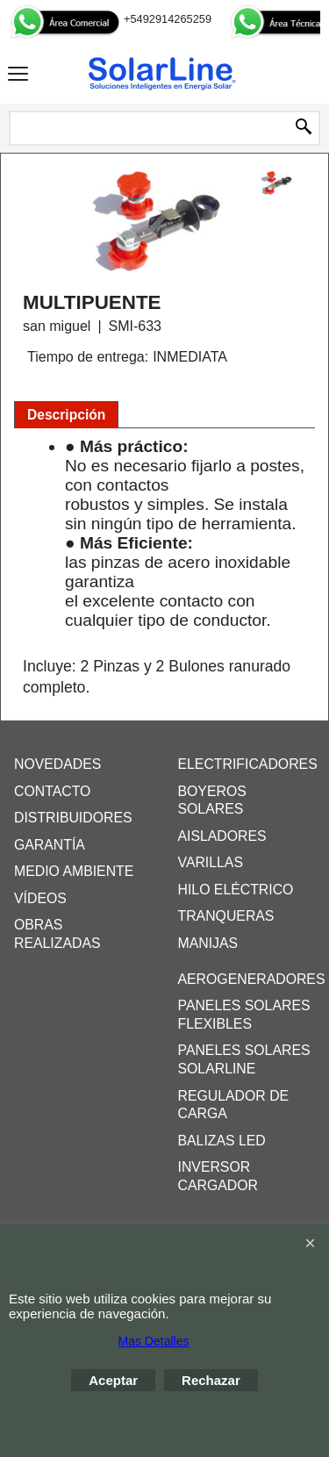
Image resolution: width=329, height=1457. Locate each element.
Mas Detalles (154, 1341)
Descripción (66, 414)
